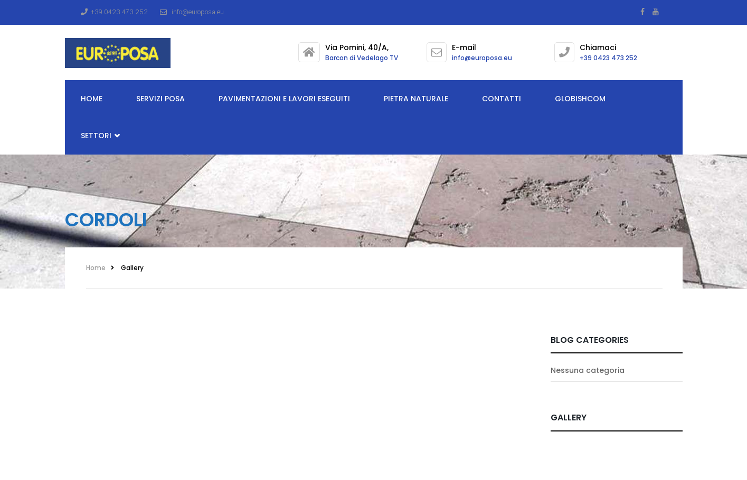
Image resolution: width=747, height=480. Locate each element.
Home (91, 98)
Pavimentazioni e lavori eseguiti (284, 98)
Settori (100, 135)
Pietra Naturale (416, 98)
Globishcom (580, 98)
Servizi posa (160, 98)
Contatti (501, 98)
